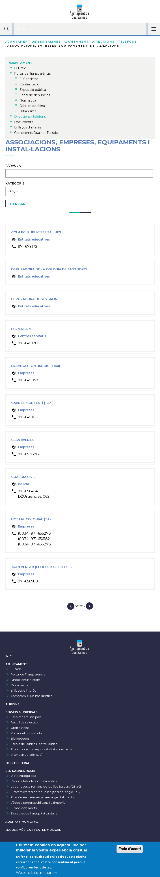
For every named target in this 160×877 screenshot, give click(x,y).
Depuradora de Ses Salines (36, 299)
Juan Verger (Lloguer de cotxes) (42, 567)
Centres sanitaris (32, 336)
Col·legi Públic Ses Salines (36, 232)
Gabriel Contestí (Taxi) (32, 403)
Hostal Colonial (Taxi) (32, 519)
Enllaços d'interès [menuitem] (27, 127)
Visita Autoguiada (23, 775)
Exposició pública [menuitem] (32, 90)
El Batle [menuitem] (20, 68)
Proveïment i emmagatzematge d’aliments (42, 797)
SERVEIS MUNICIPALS (21, 712)
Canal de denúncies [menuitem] (34, 95)
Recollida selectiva (24, 722)
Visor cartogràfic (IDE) (26, 754)
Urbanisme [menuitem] (28, 111)
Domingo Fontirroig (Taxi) (35, 366)
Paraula (13, 166)
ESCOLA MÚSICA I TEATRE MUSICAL (33, 829)
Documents (19, 685)
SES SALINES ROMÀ (20, 771)
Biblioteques (20, 738)
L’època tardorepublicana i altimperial (38, 802)
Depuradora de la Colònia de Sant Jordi (49, 269)
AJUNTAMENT (76, 41)
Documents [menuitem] (23, 122)
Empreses (26, 373)
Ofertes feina (20, 727)
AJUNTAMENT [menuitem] (20, 63)
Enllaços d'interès (23, 690)
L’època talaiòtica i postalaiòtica (34, 781)
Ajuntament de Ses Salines (33, 41)
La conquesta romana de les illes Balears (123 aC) (46, 786)
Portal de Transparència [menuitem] (32, 74)
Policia (23, 484)
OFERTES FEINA (17, 763)
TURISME (12, 704)
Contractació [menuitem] (29, 84)
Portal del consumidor (27, 733)
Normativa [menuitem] (27, 100)
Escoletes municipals (26, 717)
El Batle (16, 669)
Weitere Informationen (36, 873)
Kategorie (14, 183)
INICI (9, 656)
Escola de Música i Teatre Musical (34, 744)
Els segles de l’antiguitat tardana (34, 813)
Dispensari (21, 329)
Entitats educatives (34, 239)
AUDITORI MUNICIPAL (21, 821)
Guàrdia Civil (23, 477)
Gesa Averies (22, 440)
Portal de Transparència (28, 674)
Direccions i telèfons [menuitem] (30, 117)
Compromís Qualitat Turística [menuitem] (36, 133)
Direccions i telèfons (114, 41)
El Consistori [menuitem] (29, 79)
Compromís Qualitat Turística (31, 696)
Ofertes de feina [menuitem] (32, 106)
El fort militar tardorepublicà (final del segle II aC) (45, 792)
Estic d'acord (130, 850)
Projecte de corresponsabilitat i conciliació (42, 749)
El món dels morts (24, 808)
